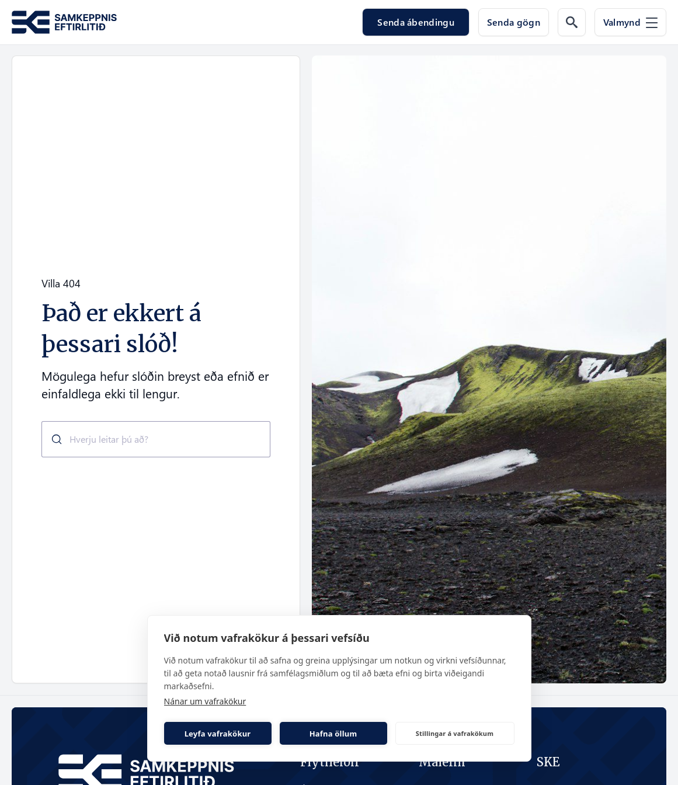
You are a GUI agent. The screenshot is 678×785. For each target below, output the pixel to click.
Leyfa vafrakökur (218, 733)
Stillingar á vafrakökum (454, 733)
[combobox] (155, 439)
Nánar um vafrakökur (205, 701)
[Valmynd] (630, 22)
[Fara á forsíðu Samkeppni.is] (64, 22)
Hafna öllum (333, 733)
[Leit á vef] (572, 22)
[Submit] (52, 439)
